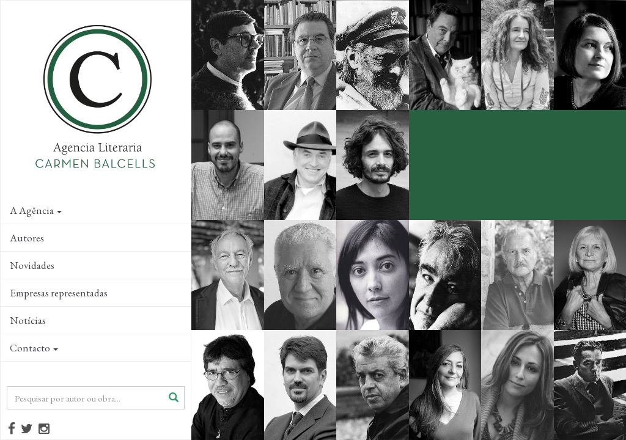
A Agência (36, 210)
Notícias (28, 320)
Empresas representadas (59, 292)
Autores (27, 237)
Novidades (32, 265)
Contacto (34, 347)
